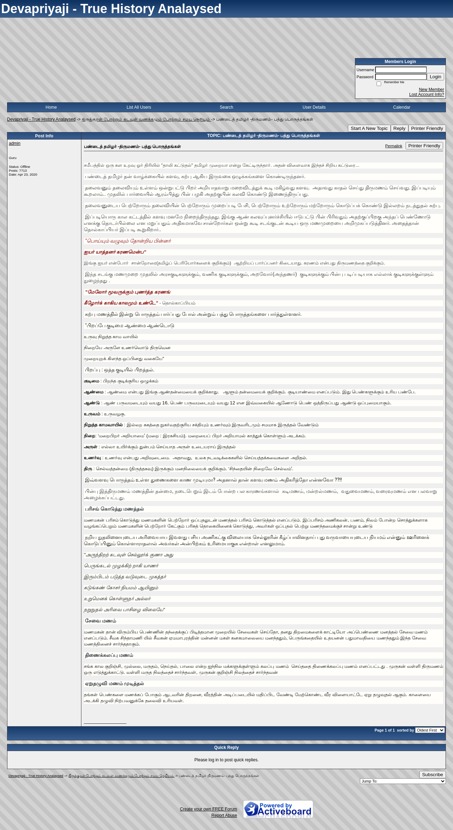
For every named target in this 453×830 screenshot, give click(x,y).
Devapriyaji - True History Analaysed (41, 119)
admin (15, 143)
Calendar (402, 107)
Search (226, 107)
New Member (431, 89)
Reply (400, 128)
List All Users (139, 107)
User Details (314, 107)
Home (51, 107)
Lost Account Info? (426, 94)
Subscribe (432, 774)
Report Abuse (224, 815)
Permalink (393, 146)
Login (435, 76)
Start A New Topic (369, 128)
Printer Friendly (427, 128)
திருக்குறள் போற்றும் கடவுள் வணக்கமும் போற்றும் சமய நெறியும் (146, 119)
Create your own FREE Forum (208, 809)
